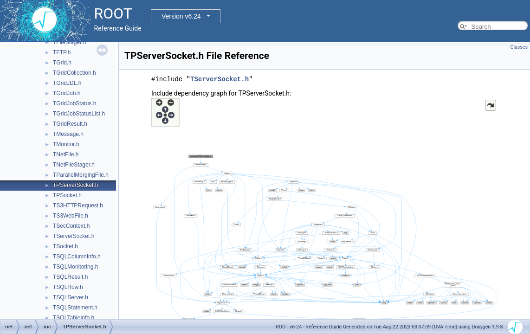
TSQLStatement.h (75, 307)
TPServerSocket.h (75, 185)
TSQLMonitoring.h (75, 266)
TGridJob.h (66, 93)
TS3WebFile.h (70, 215)
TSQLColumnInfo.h (77, 256)
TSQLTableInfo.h (73, 318)
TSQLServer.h (70, 297)
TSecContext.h (71, 226)
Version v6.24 (181, 16)
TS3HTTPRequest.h (78, 205)
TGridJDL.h (67, 83)
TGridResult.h (70, 124)
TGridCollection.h (74, 73)
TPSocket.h (67, 195)
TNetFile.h (65, 154)
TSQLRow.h (68, 287)
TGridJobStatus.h (74, 103)
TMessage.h (68, 134)
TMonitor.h (66, 144)
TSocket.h (65, 246)
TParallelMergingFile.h (81, 175)
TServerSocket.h (73, 236)
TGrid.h (62, 62)
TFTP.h (62, 52)
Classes (519, 47)
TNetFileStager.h (74, 164)
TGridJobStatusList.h (79, 113)
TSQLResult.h (70, 277)
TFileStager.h (69, 42)
